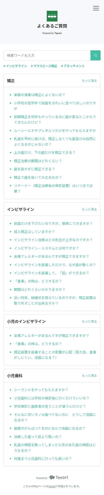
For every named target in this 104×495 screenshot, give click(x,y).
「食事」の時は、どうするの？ (38, 281)
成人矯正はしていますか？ (34, 231)
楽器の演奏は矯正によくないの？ (39, 94)
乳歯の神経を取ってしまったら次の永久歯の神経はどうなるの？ (55, 447)
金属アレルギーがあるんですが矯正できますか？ (51, 256)
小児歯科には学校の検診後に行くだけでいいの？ (51, 398)
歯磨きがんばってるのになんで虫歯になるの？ (50, 428)
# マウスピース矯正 (44, 66)
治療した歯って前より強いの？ (38, 436)
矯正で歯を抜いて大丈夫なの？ (38, 177)
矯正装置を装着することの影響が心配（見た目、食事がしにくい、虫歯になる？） (55, 354)
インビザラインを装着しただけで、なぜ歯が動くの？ (55, 264)
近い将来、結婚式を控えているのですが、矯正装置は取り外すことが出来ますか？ (55, 300)
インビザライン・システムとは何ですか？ (46, 248)
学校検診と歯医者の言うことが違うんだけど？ (50, 406)
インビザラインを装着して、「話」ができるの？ (51, 272)
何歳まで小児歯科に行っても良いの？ (43, 458)
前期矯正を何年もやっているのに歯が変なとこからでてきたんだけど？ (55, 119)
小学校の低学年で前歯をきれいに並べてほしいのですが (55, 105)
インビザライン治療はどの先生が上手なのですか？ (53, 239)
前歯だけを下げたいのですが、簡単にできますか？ (53, 223)
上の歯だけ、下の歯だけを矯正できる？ (44, 152)
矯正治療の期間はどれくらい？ (38, 160)
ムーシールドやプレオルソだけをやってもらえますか (55, 130)
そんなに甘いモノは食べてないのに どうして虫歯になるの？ (55, 417)
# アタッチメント (73, 66)
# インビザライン (15, 66)
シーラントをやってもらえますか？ (41, 389)
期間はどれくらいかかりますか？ (39, 289)
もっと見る (89, 80)
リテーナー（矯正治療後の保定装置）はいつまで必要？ (53, 188)
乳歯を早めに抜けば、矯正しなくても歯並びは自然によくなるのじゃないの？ (55, 141)
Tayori (52, 486)
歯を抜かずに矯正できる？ (34, 168)
